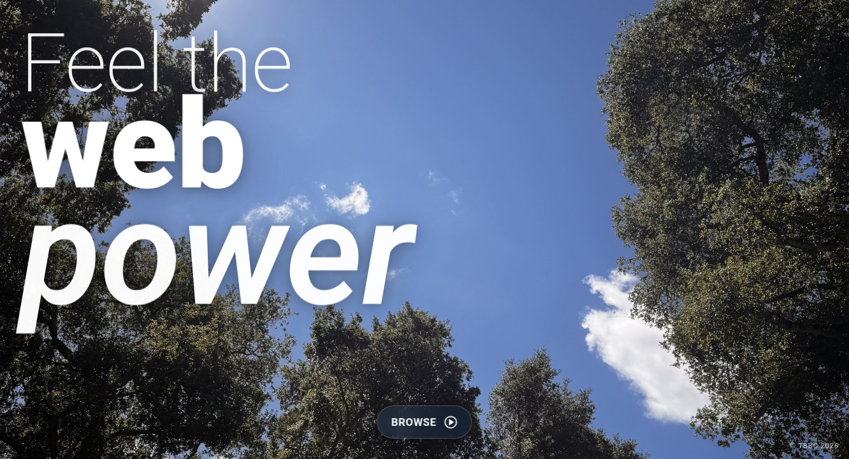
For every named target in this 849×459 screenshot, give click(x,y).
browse (424, 423)
